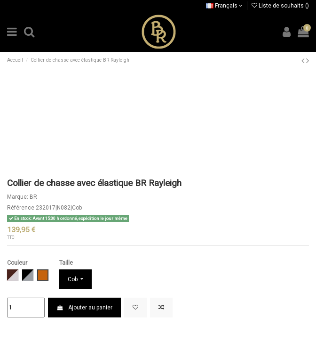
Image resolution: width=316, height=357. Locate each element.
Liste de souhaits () (280, 5)
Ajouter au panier (84, 307)
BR (33, 197)
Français (224, 5)
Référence (20, 207)
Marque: (17, 197)
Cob (73, 279)
